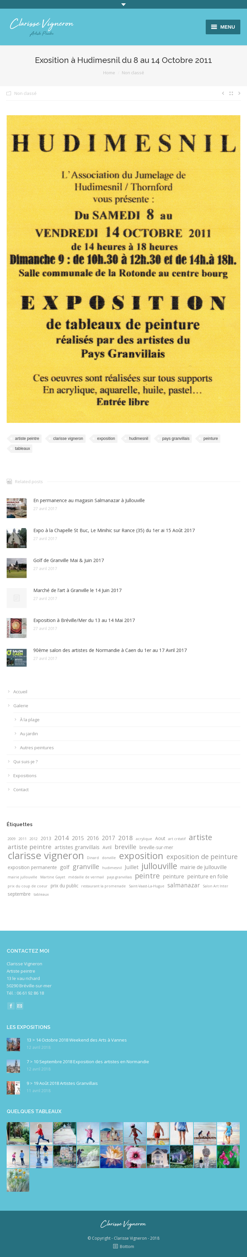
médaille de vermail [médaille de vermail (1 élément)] (86, 877)
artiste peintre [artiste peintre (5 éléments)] (30, 846)
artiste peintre (27, 438)
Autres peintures (37, 748)
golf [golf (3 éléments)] (65, 867)
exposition (106, 438)
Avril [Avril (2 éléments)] (107, 847)
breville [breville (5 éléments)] (125, 846)
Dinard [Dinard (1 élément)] (93, 857)
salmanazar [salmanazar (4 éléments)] (183, 885)
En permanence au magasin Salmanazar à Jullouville (89, 500)
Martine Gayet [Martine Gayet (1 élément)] (52, 877)
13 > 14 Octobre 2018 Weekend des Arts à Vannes (77, 1040)
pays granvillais (175, 438)
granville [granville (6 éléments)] (86, 866)
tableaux (22, 448)
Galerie (20, 706)
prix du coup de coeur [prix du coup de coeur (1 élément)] (28, 886)
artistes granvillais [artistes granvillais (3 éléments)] (77, 847)
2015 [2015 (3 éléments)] (78, 838)
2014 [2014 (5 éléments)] (61, 837)
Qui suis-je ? (25, 762)
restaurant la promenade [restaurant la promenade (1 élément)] (103, 886)
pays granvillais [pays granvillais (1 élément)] (119, 877)
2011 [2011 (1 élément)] (23, 838)
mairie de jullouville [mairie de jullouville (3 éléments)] (203, 867)
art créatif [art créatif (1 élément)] (177, 838)
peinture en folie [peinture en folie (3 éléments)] (207, 876)
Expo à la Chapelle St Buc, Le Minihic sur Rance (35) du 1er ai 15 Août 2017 (114, 530)
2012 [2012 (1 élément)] (34, 838)
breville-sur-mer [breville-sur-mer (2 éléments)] (156, 847)
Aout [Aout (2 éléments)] (160, 838)
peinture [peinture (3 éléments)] (173, 876)
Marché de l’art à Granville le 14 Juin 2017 (77, 590)
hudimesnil (138, 438)
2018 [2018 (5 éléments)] (125, 837)
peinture (210, 438)
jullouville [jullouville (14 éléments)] (159, 865)
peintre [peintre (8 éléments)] (147, 875)
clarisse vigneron (68, 438)
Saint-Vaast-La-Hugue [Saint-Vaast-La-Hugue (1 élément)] (146, 886)
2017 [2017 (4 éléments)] (108, 837)
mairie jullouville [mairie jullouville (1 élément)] (22, 877)
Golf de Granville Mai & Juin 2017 (68, 560)
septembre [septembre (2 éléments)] (19, 894)
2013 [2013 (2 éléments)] (46, 838)
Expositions (25, 776)
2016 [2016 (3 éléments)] (93, 838)
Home (109, 73)
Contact (21, 789)
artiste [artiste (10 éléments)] (200, 837)
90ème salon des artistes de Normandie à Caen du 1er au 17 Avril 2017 (110, 650)
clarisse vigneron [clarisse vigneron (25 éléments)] (46, 855)
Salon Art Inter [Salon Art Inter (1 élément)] (215, 886)
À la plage (30, 720)
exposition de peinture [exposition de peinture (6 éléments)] (202, 856)
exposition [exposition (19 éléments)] (141, 855)
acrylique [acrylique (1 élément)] (144, 838)
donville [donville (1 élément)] (109, 857)
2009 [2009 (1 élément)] (12, 838)
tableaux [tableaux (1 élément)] (41, 894)
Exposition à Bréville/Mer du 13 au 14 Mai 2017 (84, 620)
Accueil (20, 692)
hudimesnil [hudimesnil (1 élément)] (112, 867)
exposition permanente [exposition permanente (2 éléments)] (32, 867)
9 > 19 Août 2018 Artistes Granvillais (62, 1083)
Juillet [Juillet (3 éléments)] (131, 867)
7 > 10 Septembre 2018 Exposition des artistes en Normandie (88, 1062)
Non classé (133, 73)
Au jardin (29, 734)
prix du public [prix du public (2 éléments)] (64, 885)
